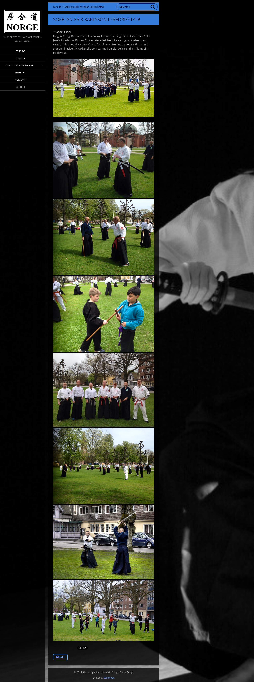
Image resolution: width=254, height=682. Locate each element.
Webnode (109, 677)
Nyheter (20, 72)
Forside (20, 51)
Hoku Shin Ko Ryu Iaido (20, 65)
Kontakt (20, 79)
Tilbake (60, 657)
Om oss (20, 58)
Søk (153, 6)
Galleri (20, 86)
